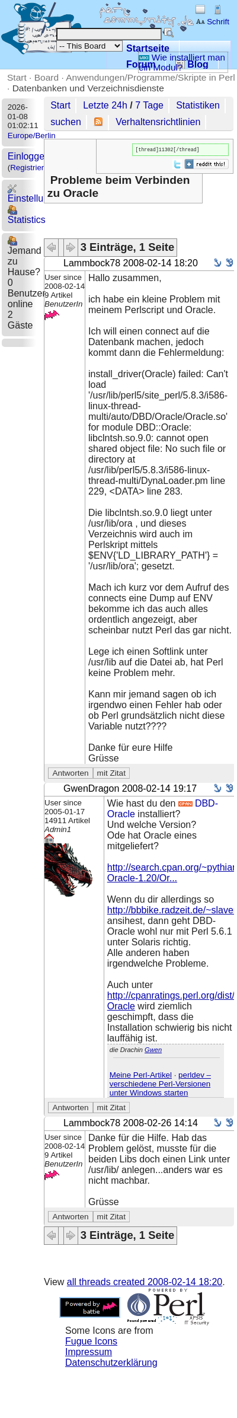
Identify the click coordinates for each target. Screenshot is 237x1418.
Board (46, 77)
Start (17, 77)
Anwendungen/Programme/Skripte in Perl (150, 77)
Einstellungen (36, 193)
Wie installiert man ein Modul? (182, 62)
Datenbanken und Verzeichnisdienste (88, 88)
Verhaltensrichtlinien (158, 122)
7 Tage (149, 105)
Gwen (153, 1050)
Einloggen (29, 156)
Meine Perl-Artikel (141, 1076)
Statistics (27, 215)
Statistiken (198, 105)
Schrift (212, 21)
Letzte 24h (105, 105)
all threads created (144, 1283)
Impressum (88, 1353)
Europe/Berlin (32, 135)
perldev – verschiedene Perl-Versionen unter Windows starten (160, 1085)
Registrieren (31, 167)
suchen (65, 122)
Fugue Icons (91, 1342)
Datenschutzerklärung (111, 1364)
